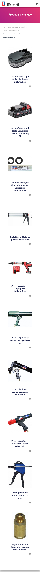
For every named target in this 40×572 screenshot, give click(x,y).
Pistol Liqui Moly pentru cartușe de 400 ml (20, 340)
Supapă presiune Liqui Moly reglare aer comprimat (20, 547)
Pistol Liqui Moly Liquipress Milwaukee (20, 288)
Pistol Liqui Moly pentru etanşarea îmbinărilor (20, 392)
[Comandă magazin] (20, 37)
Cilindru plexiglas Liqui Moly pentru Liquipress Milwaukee (20, 186)
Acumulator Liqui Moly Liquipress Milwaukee (20, 79)
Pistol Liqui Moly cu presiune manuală (20, 238)
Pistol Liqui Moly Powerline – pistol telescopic (20, 444)
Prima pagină (7, 27)
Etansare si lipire (16, 27)
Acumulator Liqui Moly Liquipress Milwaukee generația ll (20, 132)
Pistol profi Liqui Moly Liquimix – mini (20, 495)
